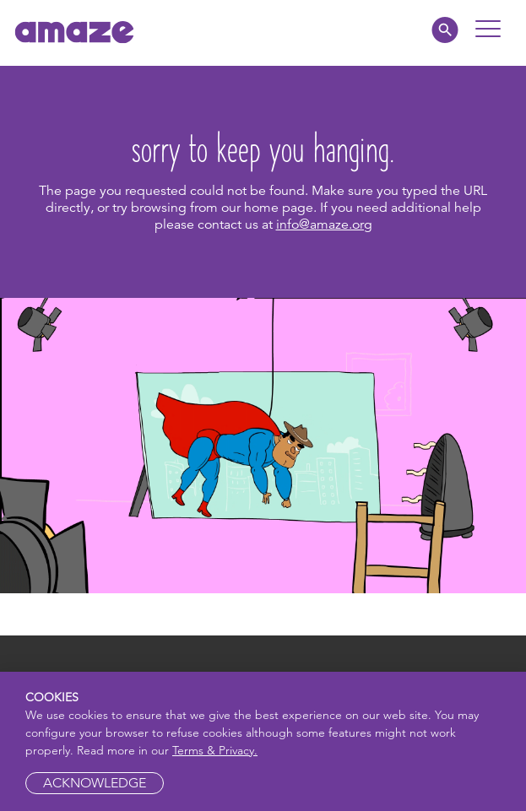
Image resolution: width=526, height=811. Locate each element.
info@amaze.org (324, 224)
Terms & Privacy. (215, 750)
